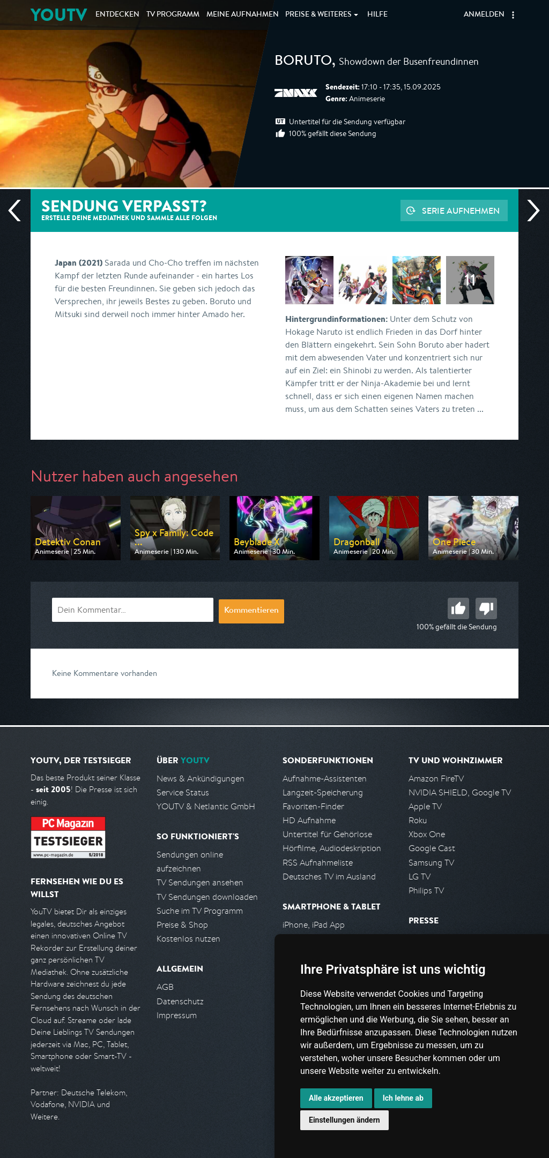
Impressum (177, 1015)
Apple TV (425, 806)
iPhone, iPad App (314, 924)
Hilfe (377, 15)
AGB (165, 986)
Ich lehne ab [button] (403, 1098)
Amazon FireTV (436, 778)
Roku (418, 820)
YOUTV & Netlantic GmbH (206, 806)
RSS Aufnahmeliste (318, 862)
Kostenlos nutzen (188, 938)
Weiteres (318, 15)
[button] (513, 15)
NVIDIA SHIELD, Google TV (460, 792)
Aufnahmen (242, 15)
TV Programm (172, 15)
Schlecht (486, 608)
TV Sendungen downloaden (207, 897)
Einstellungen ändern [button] (344, 1120)
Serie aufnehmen (461, 210)
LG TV (420, 876)
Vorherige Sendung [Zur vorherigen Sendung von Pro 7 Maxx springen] (18, 210)
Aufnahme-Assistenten (325, 778)
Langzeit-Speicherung (323, 792)
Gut (458, 608)
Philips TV (426, 890)
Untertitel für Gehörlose (327, 834)
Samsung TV (431, 862)
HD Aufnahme (309, 820)
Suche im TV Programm (200, 910)
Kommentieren (251, 611)
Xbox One (427, 834)
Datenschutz (180, 1001)
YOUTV (59, 15)
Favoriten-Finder (313, 806)
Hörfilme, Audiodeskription (332, 848)
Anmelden (484, 15)
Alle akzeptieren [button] (336, 1098)
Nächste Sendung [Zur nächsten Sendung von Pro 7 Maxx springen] (529, 210)
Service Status (183, 792)
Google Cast (432, 848)
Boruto (303, 62)
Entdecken (117, 15)
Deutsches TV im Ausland (329, 876)
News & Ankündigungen (200, 778)
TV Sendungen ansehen (200, 882)
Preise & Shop (182, 924)
